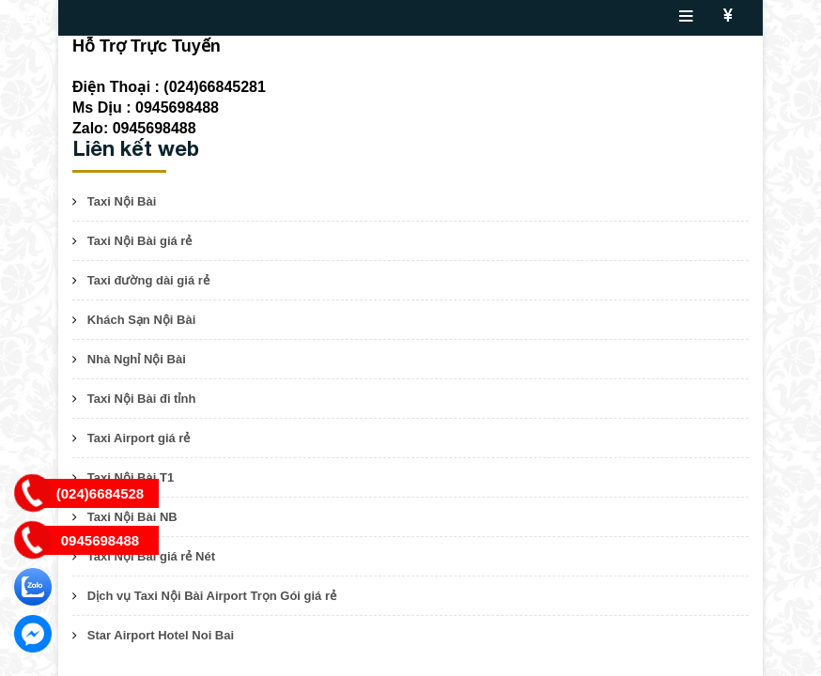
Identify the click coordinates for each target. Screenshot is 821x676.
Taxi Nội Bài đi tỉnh (141, 399)
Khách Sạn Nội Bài (141, 320)
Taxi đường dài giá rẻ (148, 280)
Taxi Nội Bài (122, 201)
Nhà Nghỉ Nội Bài (136, 359)
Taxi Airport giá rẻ (139, 438)
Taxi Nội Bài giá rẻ (140, 241)
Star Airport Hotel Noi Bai (160, 635)
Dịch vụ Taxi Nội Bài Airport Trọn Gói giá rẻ (211, 596)
